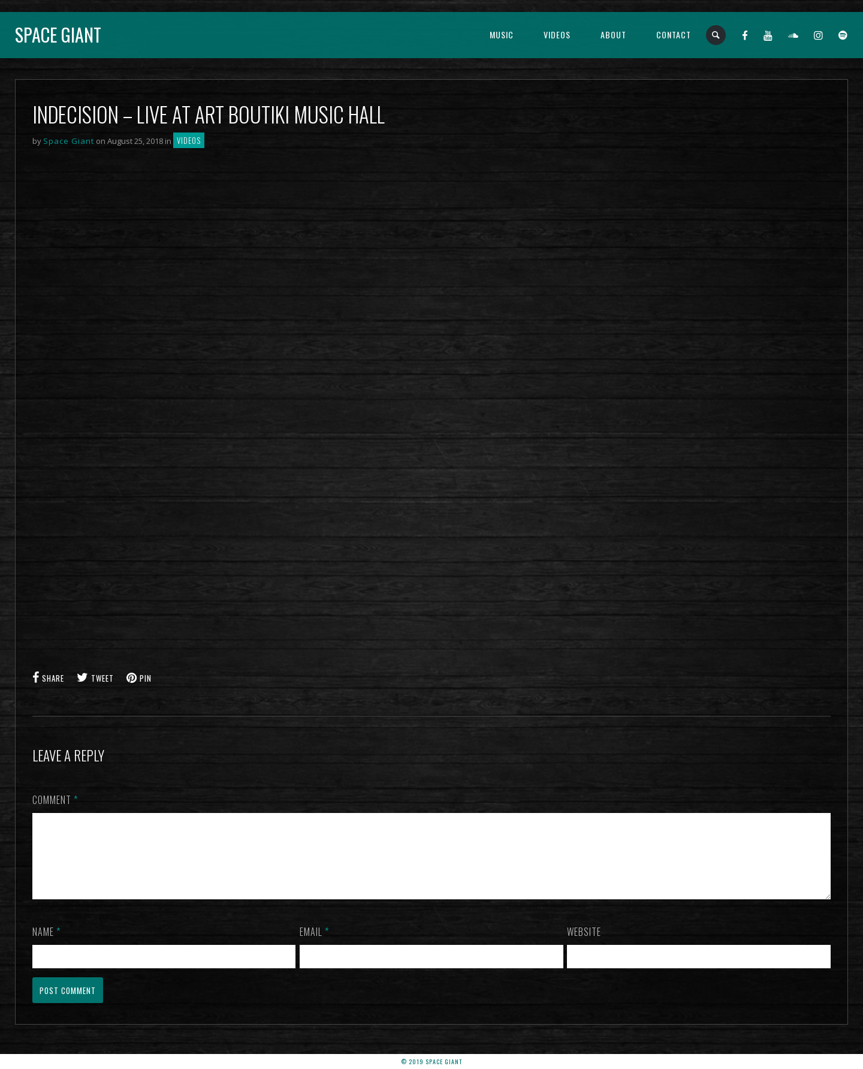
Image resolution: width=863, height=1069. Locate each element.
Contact (673, 34)
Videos (557, 34)
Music (502, 34)
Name (46, 946)
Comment (55, 800)
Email (314, 946)
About (613, 34)
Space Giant (58, 34)
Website (584, 946)
